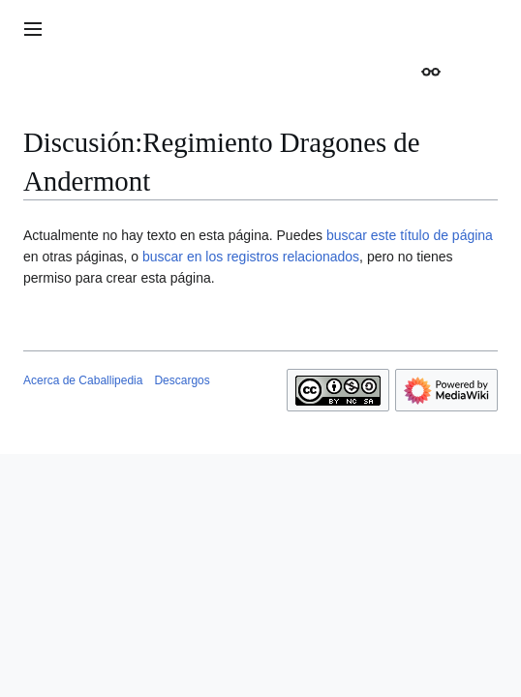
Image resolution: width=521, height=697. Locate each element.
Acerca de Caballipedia (82, 380)
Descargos (181, 380)
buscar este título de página (409, 235)
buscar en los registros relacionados (250, 256)
